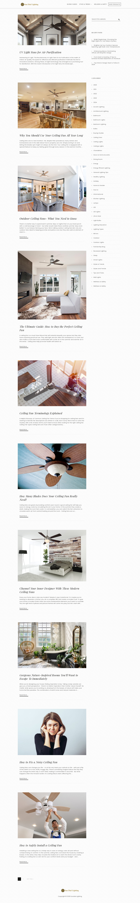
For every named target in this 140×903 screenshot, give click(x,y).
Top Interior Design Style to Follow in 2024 (105, 63)
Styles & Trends (84, 4)
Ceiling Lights (98, 142)
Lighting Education (100, 225)
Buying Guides (72, 4)
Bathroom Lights (99, 120)
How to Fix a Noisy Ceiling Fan (38, 762)
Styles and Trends (99, 268)
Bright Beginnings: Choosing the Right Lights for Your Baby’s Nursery (104, 40)
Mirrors (95, 233)
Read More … (24, 69)
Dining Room (97, 159)
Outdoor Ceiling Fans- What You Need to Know (48, 218)
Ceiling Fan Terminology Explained (41, 413)
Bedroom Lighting (99, 124)
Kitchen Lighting (99, 199)
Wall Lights (97, 277)
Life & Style (97, 216)
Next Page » (30, 879)
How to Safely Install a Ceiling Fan (41, 845)
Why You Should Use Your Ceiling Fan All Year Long (51, 135)
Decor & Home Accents (101, 155)
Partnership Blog (99, 247)
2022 (95, 94)
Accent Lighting (98, 107)
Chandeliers (97, 150)
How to (95, 190)
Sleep (95, 255)
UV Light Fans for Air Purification (40, 52)
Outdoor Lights (98, 242)
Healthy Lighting (99, 177)
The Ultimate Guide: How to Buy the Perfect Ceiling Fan (51, 328)
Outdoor (96, 238)
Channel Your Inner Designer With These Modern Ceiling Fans (49, 590)
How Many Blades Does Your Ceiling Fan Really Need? (48, 497)
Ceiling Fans (97, 137)
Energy (95, 163)
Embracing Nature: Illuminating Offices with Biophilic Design (104, 52)
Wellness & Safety (100, 4)
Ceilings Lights (98, 146)
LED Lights (96, 212)
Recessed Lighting (99, 251)
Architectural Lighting (100, 111)
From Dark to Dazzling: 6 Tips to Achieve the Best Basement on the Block (106, 58)
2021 (94, 89)
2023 (95, 98)
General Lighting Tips (100, 172)
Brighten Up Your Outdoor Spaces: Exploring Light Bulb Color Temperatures (106, 46)
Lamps (95, 203)
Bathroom (97, 115)
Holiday (96, 181)
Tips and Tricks (98, 273)
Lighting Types (98, 229)
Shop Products (114, 4)
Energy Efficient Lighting (101, 168)
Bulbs (95, 129)
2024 (95, 102)
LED (94, 207)
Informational (98, 194)
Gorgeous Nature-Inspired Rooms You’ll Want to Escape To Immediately (49, 676)
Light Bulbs (97, 220)
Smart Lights (97, 260)
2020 (95, 85)
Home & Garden (99, 185)
